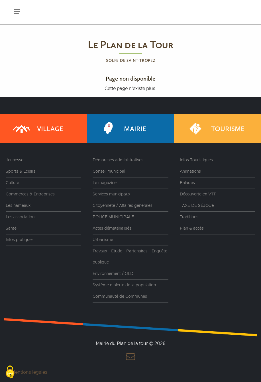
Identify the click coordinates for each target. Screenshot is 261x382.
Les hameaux (18, 206)
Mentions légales (29, 372)
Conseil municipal (109, 171)
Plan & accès (192, 228)
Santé (11, 228)
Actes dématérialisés (112, 228)
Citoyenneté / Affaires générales (122, 206)
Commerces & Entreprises (30, 194)
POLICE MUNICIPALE (113, 217)
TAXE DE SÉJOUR (197, 206)
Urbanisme (103, 240)
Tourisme (214, 128)
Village (37, 128)
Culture (12, 183)
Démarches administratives (118, 160)
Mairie (122, 128)
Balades (187, 183)
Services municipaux (111, 194)
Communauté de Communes (120, 297)
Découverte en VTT (198, 194)
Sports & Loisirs (20, 171)
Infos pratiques (20, 240)
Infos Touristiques (196, 160)
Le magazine (105, 183)
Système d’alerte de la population (124, 285)
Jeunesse (14, 160)
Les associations (21, 217)
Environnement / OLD (113, 274)
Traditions (189, 217)
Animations (190, 171)
